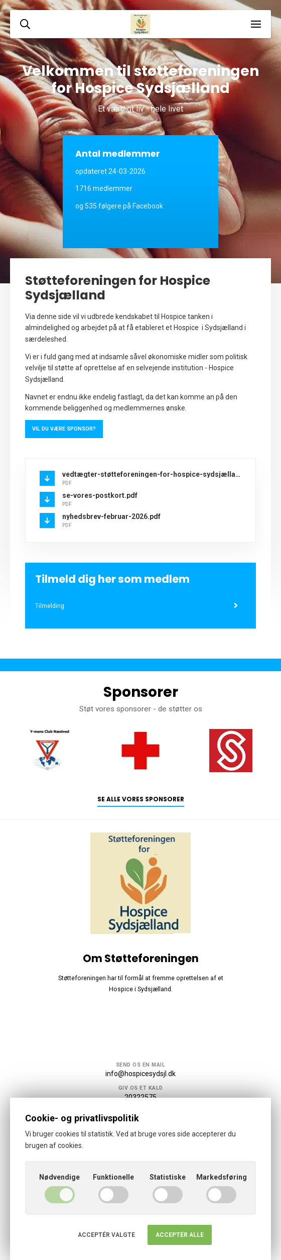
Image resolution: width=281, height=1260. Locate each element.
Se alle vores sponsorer (140, 799)
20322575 (140, 1097)
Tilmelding (136, 605)
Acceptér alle (180, 1234)
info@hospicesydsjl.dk (140, 1074)
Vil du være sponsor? (64, 429)
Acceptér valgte (106, 1234)
